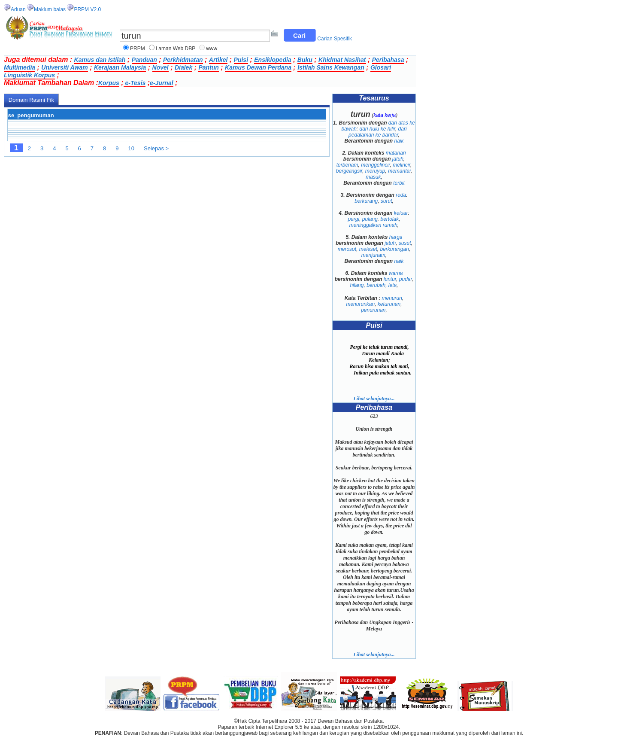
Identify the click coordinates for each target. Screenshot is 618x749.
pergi (353, 219)
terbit (399, 183)
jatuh (397, 159)
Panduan (144, 59)
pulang (370, 219)
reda (401, 195)
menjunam (373, 255)
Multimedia (19, 67)
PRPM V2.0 (87, 9)
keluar (401, 213)
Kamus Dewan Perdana (258, 67)
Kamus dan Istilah (100, 59)
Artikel (218, 59)
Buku (304, 59)
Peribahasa (388, 59)
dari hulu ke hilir (377, 129)
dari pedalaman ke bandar (377, 132)
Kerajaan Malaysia (120, 67)
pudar (405, 279)
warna (396, 273)
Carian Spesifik (334, 39)
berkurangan (394, 249)
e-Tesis (135, 82)
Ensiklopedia (272, 59)
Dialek (183, 67)
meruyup (375, 171)
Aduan (18, 9)
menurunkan (360, 304)
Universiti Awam (64, 67)
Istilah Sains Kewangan (330, 67)
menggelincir (375, 165)
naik (399, 141)
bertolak (390, 219)
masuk (373, 177)
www (211, 49)
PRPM (137, 49)
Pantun (208, 67)
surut (386, 201)
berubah (376, 285)
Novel (160, 67)
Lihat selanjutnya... (373, 399)
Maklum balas (50, 9)
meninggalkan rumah (373, 225)
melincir (401, 165)
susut (405, 243)
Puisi (241, 59)
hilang (357, 285)
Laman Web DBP (176, 49)
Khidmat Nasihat (342, 59)
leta (392, 285)
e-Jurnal (161, 82)
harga (396, 237)
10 (131, 148)
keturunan (389, 304)
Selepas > (156, 148)
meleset (368, 249)
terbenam (347, 165)
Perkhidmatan (183, 59)
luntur (390, 279)
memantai (399, 171)
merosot (347, 249)
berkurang (366, 201)
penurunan (373, 310)
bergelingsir (349, 171)
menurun (392, 298)
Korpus (108, 82)
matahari (396, 153)
